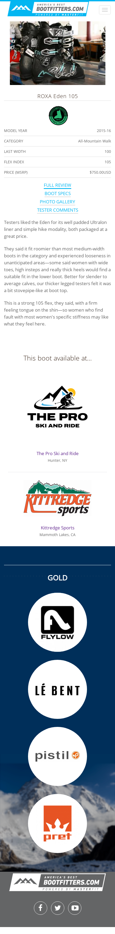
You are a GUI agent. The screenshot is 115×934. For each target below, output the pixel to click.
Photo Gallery (57, 202)
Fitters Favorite (58, 115)
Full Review (57, 185)
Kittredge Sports (57, 528)
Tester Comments (57, 210)
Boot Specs (58, 193)
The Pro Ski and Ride (58, 453)
